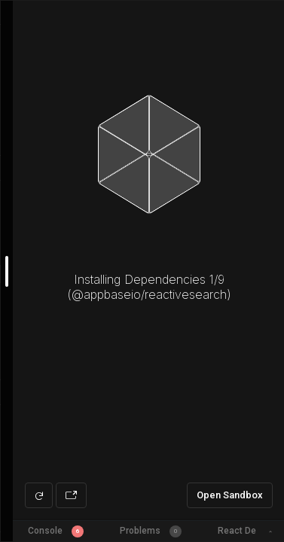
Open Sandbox (230, 495)
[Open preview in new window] (71, 495)
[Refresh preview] (39, 495)
